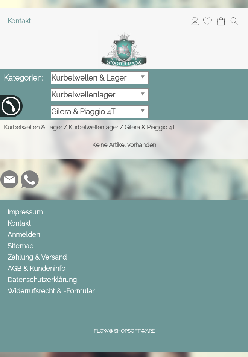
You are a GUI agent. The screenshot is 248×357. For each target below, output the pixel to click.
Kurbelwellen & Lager (33, 127)
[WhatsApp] (29, 179)
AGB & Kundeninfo (36, 268)
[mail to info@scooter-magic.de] (9, 179)
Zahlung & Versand (37, 257)
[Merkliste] (207, 21)
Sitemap (20, 246)
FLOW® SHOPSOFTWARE (124, 331)
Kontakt (19, 21)
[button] (234, 21)
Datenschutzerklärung (42, 280)
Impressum (25, 212)
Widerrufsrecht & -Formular (51, 291)
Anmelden (195, 21)
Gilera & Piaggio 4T (150, 127)
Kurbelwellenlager (93, 127)
